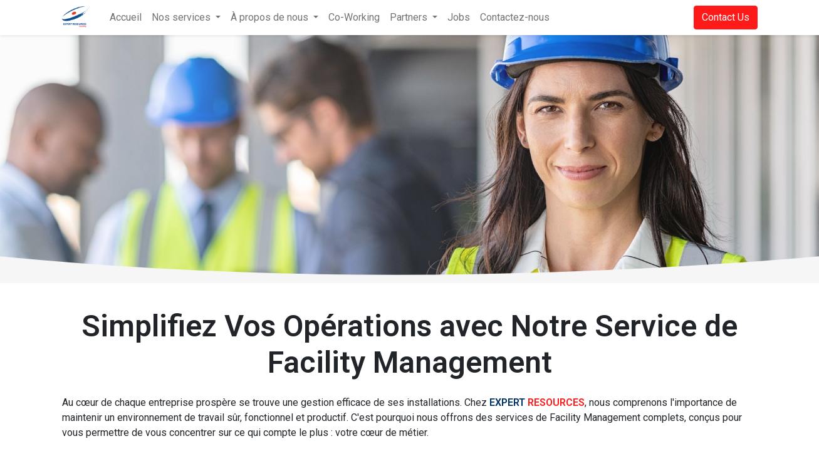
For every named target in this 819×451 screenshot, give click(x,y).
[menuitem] (126, 17)
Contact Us (725, 17)
